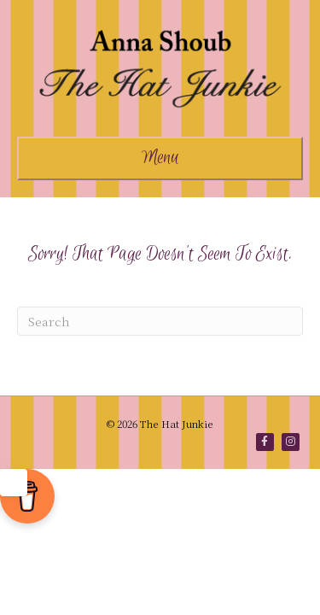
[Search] (160, 321)
